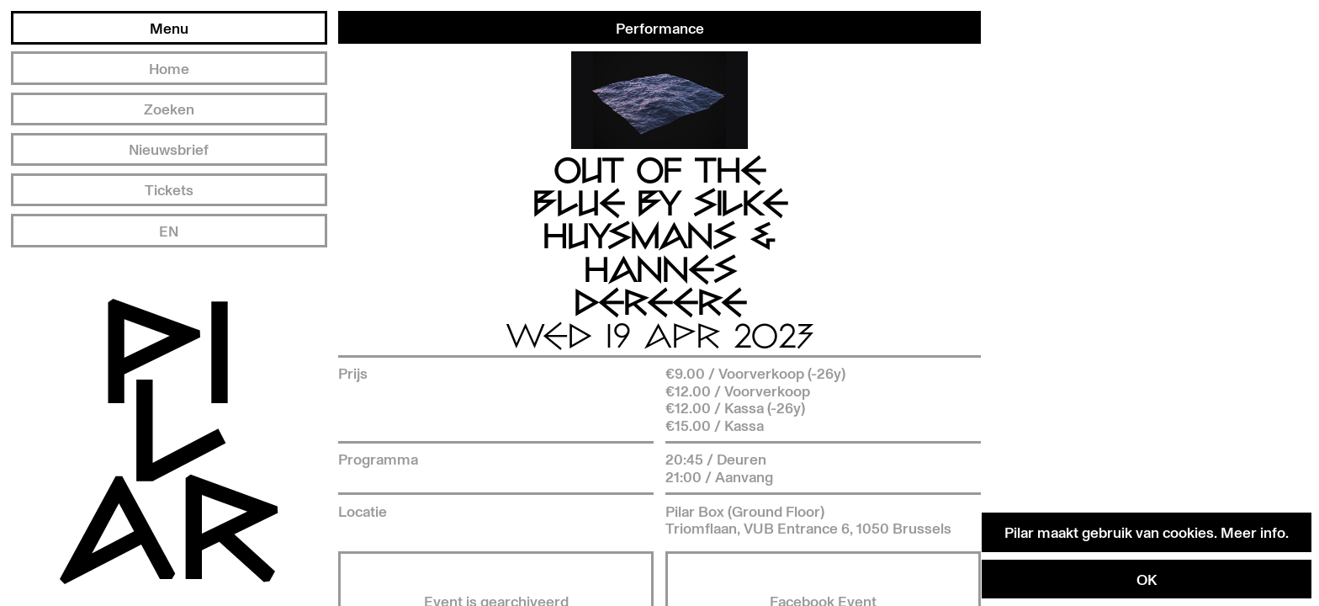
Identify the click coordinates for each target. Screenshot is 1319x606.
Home (169, 68)
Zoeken (169, 108)
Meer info (1253, 532)
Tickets (169, 189)
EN (168, 231)
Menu (169, 28)
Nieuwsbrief (169, 149)
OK (1146, 579)
